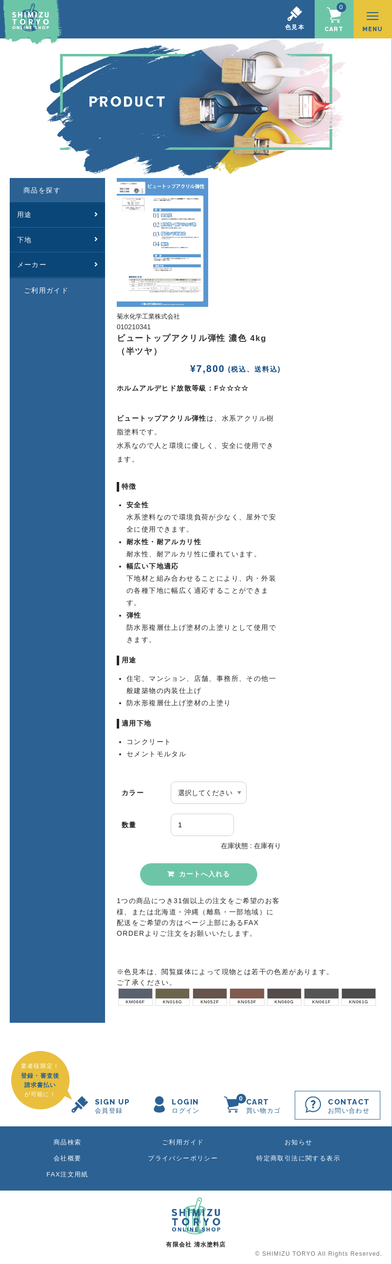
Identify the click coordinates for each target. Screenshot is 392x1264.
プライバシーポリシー (183, 1157)
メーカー (57, 263)
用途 (57, 213)
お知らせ (299, 1141)
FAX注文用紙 (68, 1173)
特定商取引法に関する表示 (298, 1157)
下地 (57, 238)
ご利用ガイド (46, 288)
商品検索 (67, 1141)
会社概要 (67, 1157)
